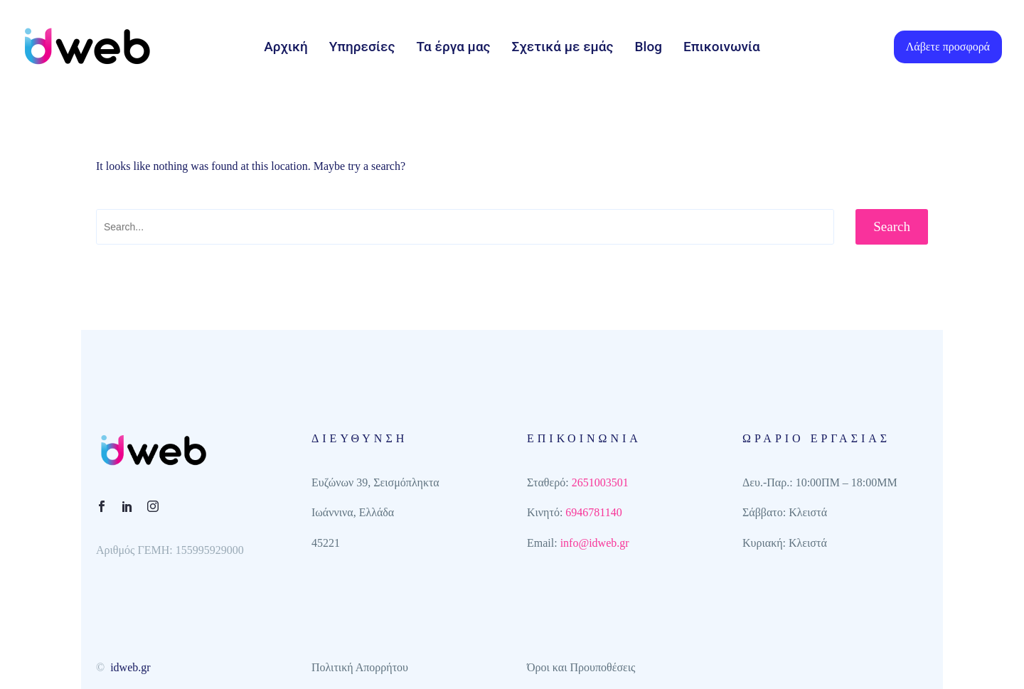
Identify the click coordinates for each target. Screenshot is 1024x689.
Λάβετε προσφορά (948, 47)
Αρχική (286, 46)
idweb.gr (130, 667)
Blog (648, 46)
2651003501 (600, 482)
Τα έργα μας (453, 46)
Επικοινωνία (721, 46)
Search (891, 226)
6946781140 (593, 512)
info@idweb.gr (594, 543)
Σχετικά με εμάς (563, 46)
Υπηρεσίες (362, 46)
